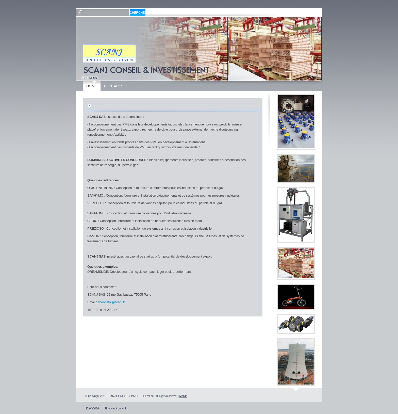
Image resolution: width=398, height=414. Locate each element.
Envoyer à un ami (115, 408)
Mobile (183, 395)
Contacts (113, 86)
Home (91, 86)
